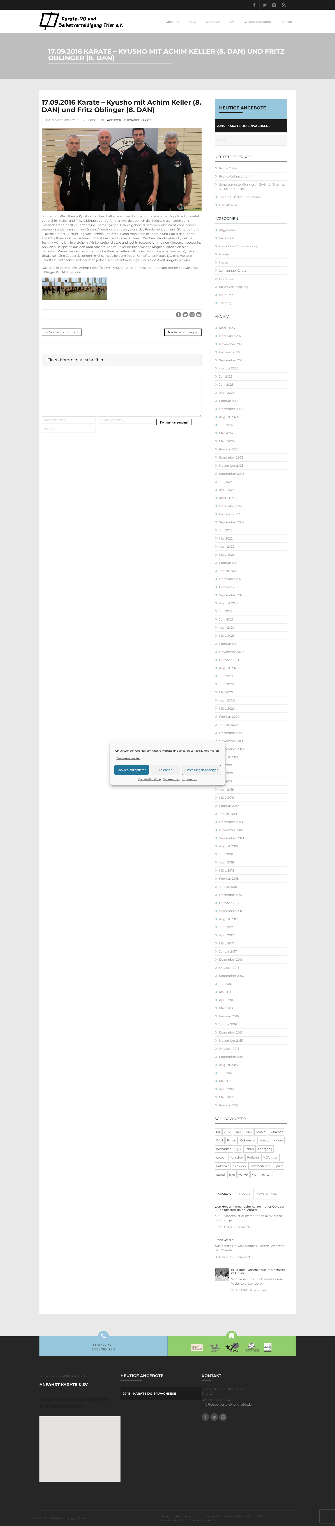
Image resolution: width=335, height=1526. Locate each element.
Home (166, 1516)
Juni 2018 (226, 854)
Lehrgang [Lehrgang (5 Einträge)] (265, 1149)
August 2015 (228, 1065)
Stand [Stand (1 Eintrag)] (220, 1174)
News (192, 21)
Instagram (274, 5)
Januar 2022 (228, 571)
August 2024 (229, 417)
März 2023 (227, 498)
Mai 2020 (226, 692)
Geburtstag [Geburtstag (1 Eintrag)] (248, 1140)
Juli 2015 (225, 1073)
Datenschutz (171, 779)
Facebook (254, 5)
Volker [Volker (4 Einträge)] (243, 1174)
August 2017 (228, 919)
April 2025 (226, 393)
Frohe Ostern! (229, 168)
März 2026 (227, 328)
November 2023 (231, 466)
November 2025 (231, 344)
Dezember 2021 (231, 579)
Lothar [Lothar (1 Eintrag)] (221, 1157)
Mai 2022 (226, 538)
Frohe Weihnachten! (234, 176)
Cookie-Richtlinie (149, 779)
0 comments (243, 1257)
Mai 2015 (225, 1081)
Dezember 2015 (231, 1032)
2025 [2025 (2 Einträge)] (248, 1132)
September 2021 (231, 595)
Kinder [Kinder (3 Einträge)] (278, 1140)
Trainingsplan (211, 1516)
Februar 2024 (229, 449)
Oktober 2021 (229, 587)
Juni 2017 (226, 927)
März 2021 (226, 636)
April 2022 (226, 547)
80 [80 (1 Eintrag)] (218, 1132)
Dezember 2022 (231, 506)
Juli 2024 (226, 425)
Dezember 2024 (231, 409)
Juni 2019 (226, 773)
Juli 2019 (225, 765)
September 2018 (231, 838)
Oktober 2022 (229, 514)
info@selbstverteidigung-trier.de (227, 1404)
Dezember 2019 (231, 733)
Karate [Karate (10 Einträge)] (264, 1140)
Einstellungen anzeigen (201, 770)
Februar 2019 (229, 806)
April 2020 (227, 700)
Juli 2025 (225, 376)
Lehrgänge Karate (137, 120)
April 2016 (226, 1000)
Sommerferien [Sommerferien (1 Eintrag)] (260, 1166)
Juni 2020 (226, 684)
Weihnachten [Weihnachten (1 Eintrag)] (261, 1174)
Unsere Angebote (186, 1516)
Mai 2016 (225, 992)
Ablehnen (165, 770)
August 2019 (228, 757)
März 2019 (226, 798)
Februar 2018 (229, 879)
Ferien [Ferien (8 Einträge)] (231, 1140)
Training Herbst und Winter (240, 197)
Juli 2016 (225, 984)
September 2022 (231, 522)
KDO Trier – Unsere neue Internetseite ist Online (258, 1271)
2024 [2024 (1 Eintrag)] (237, 1132)
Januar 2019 (228, 814)
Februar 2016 (229, 1016)
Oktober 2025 (229, 352)
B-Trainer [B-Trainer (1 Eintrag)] (276, 1132)
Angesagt (225, 1193)
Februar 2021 (229, 644)
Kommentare (267, 1193)
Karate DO (213, 21)
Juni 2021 (226, 619)
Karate (224, 254)
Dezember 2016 (231, 960)
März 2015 (226, 1097)
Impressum (189, 779)
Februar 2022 (229, 563)
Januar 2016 (228, 1024)
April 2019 (226, 789)
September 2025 (231, 360)
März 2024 (227, 441)
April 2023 (226, 490)
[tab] (225, 1193)
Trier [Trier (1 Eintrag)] (232, 1174)
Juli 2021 (225, 611)
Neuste (244, 1193)
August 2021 (228, 603)
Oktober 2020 (229, 660)
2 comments (242, 1227)
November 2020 (231, 652)
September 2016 (231, 976)
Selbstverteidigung (233, 287)
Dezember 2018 (231, 822)
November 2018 (231, 830)
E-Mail (199, 314)
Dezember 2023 (231, 457)
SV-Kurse (226, 295)
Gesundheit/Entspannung (238, 246)
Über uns (172, 21)
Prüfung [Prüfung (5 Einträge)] (253, 1157)
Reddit (192, 314)
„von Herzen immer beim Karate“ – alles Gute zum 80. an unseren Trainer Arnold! (250, 1208)
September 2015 (231, 1057)
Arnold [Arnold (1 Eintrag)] (261, 1132)
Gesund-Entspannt (257, 21)
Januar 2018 (228, 887)
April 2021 (226, 627)
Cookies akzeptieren (132, 770)
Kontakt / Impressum (238, 1516)
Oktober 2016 (229, 968)
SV (232, 21)
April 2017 (226, 935)
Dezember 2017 (231, 895)
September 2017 (231, 911)
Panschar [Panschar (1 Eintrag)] (236, 1157)
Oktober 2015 (229, 1049)
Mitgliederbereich (173, 1520)
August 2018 (228, 846)
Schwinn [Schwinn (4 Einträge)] (239, 1166)
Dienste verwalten (128, 758)
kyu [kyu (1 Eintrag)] (238, 1149)
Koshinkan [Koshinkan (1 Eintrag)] (224, 1149)
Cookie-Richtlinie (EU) (204, 1520)
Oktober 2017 (229, 903)
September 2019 (231, 749)
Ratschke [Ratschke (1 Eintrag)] (222, 1166)
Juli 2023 (225, 482)
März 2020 (227, 708)
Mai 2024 (226, 433)
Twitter (264, 5)
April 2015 (226, 1089)
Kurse (223, 262)
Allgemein (227, 230)
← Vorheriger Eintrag (61, 332)
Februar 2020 (229, 717)
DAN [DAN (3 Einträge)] (219, 1140)
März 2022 (227, 555)
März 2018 (226, 870)
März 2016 (226, 1008)
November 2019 (231, 741)
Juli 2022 (225, 530)
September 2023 (231, 474)
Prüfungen (227, 279)
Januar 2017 (228, 951)
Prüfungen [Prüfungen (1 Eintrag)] (270, 1157)
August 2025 (228, 368)
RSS (284, 5)
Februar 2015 (229, 1105)
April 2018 (226, 862)
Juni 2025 (226, 385)
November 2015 (231, 1041)
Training (225, 303)
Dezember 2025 (231, 336)
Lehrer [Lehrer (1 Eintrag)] (249, 1149)
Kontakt (286, 21)
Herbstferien (228, 205)
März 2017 (226, 943)
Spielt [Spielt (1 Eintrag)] (279, 1166)
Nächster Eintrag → (183, 332)
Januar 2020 (228, 725)
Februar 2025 (229, 401)
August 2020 (229, 668)
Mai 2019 (225, 781)
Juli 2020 (226, 676)
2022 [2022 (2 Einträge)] (227, 1132)
